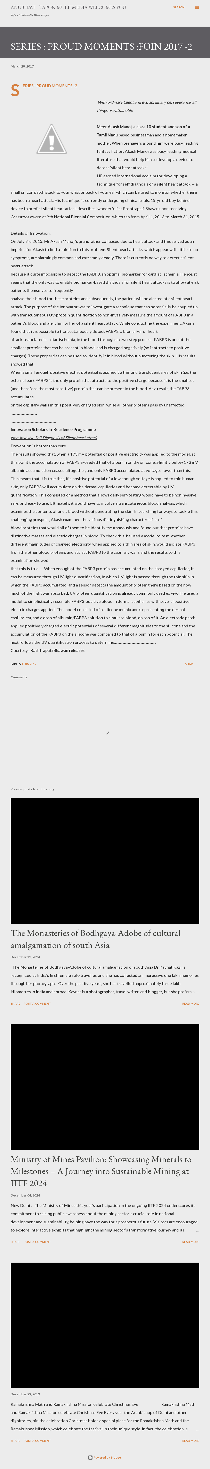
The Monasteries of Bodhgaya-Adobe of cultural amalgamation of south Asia (96, 939)
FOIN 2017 (29, 664)
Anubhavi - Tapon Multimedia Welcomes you (68, 7)
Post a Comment (37, 1003)
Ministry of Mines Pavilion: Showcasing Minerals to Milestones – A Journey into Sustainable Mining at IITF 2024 (101, 1171)
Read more (190, 1003)
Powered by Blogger (105, 1457)
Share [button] (189, 664)
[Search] (179, 7)
